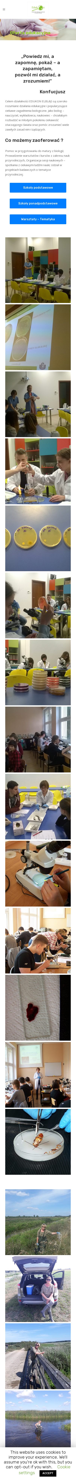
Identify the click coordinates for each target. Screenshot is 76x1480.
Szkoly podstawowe (38, 187)
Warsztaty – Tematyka (38, 219)
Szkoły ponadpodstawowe (38, 203)
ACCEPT (47, 1473)
